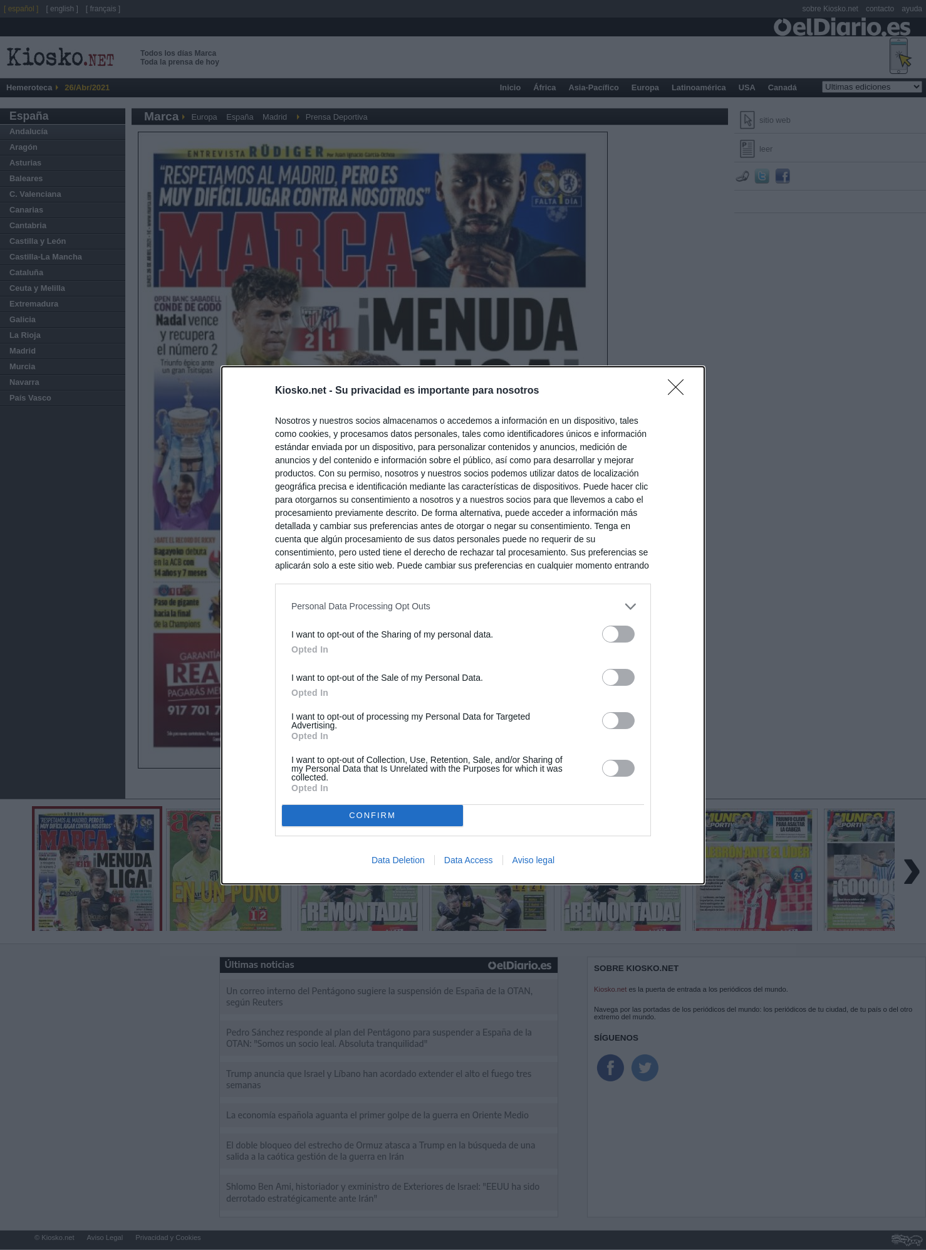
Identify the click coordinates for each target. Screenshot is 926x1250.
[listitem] (463, 606)
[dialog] (463, 625)
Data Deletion (398, 860)
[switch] (618, 634)
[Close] (680, 391)
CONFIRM (372, 815)
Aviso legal (533, 860)
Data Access (468, 860)
